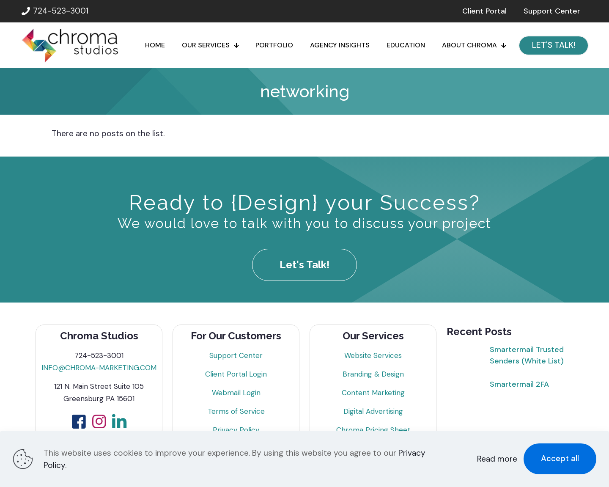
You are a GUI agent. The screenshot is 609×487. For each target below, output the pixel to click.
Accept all (560, 458)
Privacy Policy (236, 430)
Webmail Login (236, 392)
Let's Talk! (304, 265)
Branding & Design (373, 374)
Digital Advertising (373, 411)
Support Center (236, 355)
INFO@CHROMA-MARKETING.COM (98, 367)
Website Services (373, 355)
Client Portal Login (236, 374)
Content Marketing (373, 392)
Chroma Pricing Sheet (373, 430)
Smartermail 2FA (519, 384)
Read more (497, 459)
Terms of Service (236, 411)
